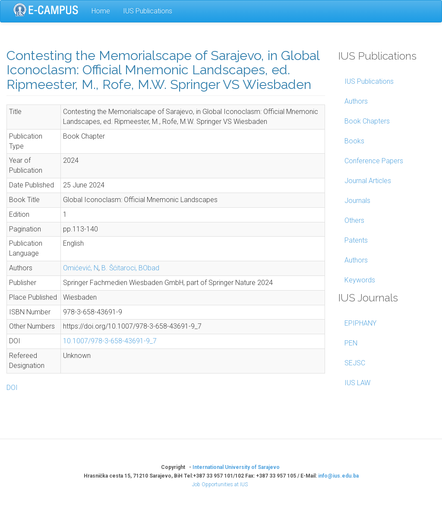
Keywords (359, 280)
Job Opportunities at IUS (220, 484)
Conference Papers (373, 161)
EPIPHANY (360, 323)
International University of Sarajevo (236, 467)
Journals (357, 200)
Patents (356, 240)
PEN (350, 343)
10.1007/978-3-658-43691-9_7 (110, 341)
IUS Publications (147, 11)
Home (101, 11)
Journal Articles (367, 181)
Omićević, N (80, 268)
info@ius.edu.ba (338, 476)
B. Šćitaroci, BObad (130, 268)
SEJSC (354, 363)
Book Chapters (367, 121)
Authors (356, 101)
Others (354, 220)
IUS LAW (357, 383)
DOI (12, 387)
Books (354, 141)
